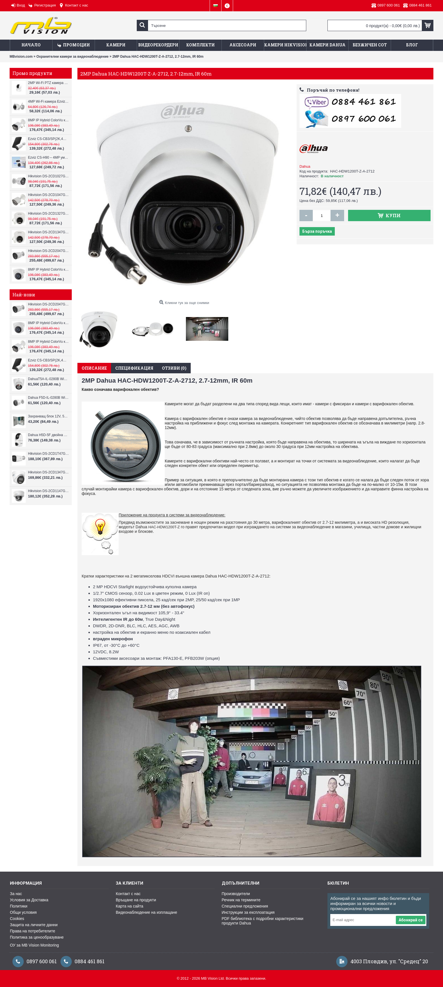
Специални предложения (245, 906)
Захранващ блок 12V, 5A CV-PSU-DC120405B (48, 416)
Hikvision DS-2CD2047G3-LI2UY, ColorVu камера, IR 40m (48, 251)
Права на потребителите (32, 931)
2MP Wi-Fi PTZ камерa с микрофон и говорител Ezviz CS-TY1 (48, 83)
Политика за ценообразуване (37, 937)
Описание (94, 368)
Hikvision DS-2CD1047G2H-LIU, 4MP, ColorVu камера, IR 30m (48, 195)
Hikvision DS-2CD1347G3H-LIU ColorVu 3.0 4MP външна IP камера (48, 472)
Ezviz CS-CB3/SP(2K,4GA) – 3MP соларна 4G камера (48, 139)
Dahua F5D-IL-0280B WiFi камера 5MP (48, 398)
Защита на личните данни (34, 925)
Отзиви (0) (174, 368)
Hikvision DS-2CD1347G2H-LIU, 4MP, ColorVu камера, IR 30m (48, 232)
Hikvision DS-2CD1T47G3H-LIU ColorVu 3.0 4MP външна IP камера (48, 454)
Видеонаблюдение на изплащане (146, 912)
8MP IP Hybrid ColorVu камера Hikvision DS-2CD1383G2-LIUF (48, 269)
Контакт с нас (128, 893)
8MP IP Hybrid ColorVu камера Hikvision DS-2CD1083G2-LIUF (48, 120)
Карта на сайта (129, 906)
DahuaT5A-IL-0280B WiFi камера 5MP (48, 379)
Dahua (304, 166)
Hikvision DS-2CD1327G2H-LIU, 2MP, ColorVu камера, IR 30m (48, 213)
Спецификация (134, 368)
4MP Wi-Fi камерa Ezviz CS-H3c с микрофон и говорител (48, 102)
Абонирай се (411, 920)
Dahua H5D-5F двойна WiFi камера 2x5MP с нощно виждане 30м (48, 435)
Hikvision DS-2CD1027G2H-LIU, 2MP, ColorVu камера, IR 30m (48, 176)
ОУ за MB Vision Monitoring (34, 945)
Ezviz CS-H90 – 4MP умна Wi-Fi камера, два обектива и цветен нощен (48, 158)
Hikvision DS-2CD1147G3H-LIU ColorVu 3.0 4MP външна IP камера (48, 491)
